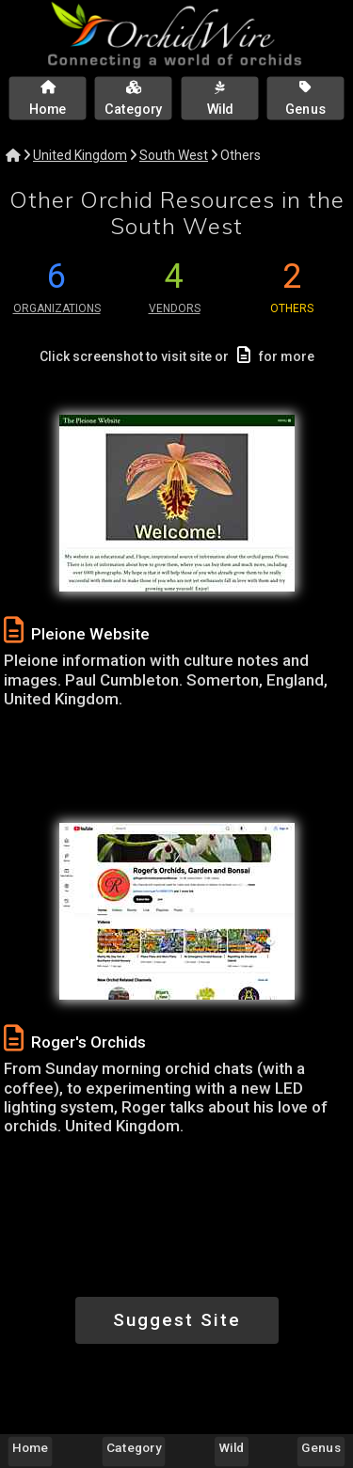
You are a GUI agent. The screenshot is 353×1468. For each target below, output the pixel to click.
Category (133, 1447)
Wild (232, 1447)
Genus (320, 1447)
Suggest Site (177, 1320)
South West (173, 155)
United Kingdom (80, 155)
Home (30, 1447)
